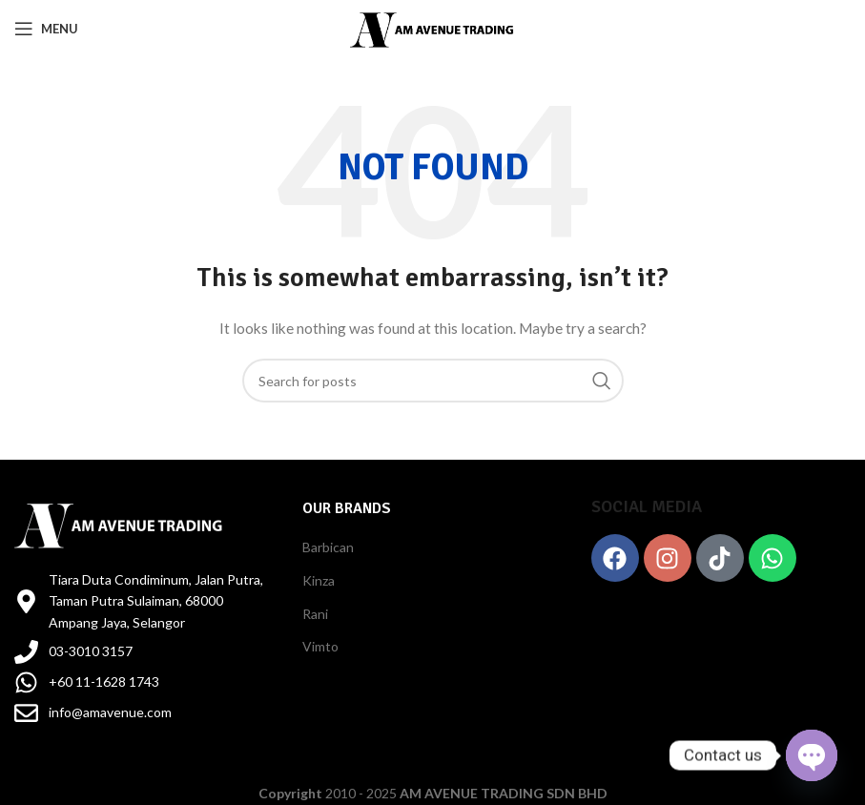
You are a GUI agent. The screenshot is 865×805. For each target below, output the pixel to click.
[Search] (433, 380)
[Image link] (119, 522)
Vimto (320, 646)
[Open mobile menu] (46, 29)
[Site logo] (432, 27)
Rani (315, 614)
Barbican (328, 547)
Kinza (318, 580)
